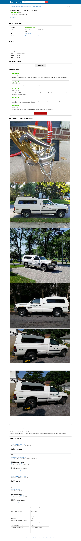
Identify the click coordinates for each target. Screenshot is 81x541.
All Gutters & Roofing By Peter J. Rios (19, 468)
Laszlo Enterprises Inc (17, 525)
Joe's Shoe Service (15, 455)
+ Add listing (34, 537)
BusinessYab (15, 2)
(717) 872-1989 (13, 17)
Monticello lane (38, 6)
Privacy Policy (46, 537)
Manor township (28, 6)
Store (34, 27)
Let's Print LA (14, 522)
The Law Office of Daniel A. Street (18, 514)
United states (13, 6)
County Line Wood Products (19, 523)
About (40, 537)
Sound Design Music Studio (16, 442)
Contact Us (52, 537)
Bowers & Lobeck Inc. (15, 481)
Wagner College (34, 511)
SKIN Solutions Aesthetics (16, 511)
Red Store (13, 518)
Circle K (32, 525)
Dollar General (33, 529)
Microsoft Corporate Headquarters (37, 523)
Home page (28, 537)
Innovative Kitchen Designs (16, 494)
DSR (32, 520)
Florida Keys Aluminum (16, 513)
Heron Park (33, 516)
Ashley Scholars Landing (35, 522)
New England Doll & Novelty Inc (36, 514)
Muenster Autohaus (16, 516)
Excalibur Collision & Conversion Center (38, 527)
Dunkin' (32, 518)
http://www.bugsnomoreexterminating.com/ (33, 35)
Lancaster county (23, 6)
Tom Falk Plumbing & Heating (17, 462)
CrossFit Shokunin (34, 530)
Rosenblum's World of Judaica (36, 513)
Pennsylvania (18, 6)
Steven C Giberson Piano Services (18, 475)
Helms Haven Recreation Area (17, 527)
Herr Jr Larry (14, 487)
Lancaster (33, 6)
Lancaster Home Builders (16, 449)
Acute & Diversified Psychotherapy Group (19, 520)
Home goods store (29, 27)
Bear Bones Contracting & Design (18, 500)
